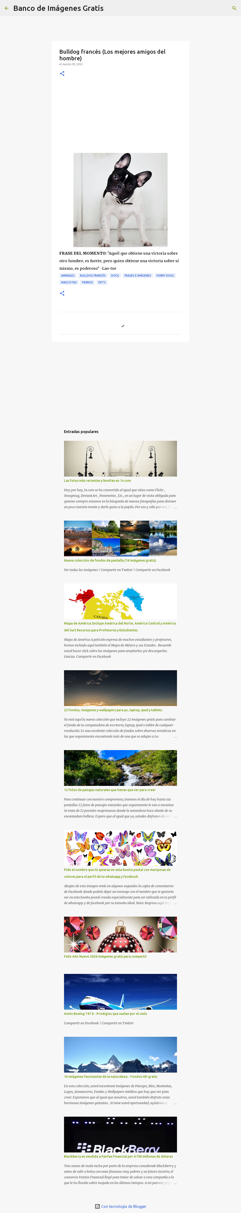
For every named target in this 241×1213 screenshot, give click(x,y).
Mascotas (69, 282)
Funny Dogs (165, 275)
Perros (87, 282)
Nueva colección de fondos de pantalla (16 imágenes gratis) (110, 560)
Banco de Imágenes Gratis (58, 8)
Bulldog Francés (93, 275)
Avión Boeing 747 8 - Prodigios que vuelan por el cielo (105, 1014)
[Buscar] (110, 8)
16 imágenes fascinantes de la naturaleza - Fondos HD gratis (110, 1076)
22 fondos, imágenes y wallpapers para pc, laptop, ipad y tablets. (113, 710)
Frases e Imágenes (138, 275)
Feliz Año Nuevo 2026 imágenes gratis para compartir (105, 956)
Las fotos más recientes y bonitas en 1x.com (97, 480)
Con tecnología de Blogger (120, 1206)
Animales (68, 275)
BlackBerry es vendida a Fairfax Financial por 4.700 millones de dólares (118, 1156)
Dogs (115, 275)
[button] (62, 74)
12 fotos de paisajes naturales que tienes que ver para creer (110, 790)
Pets (102, 282)
